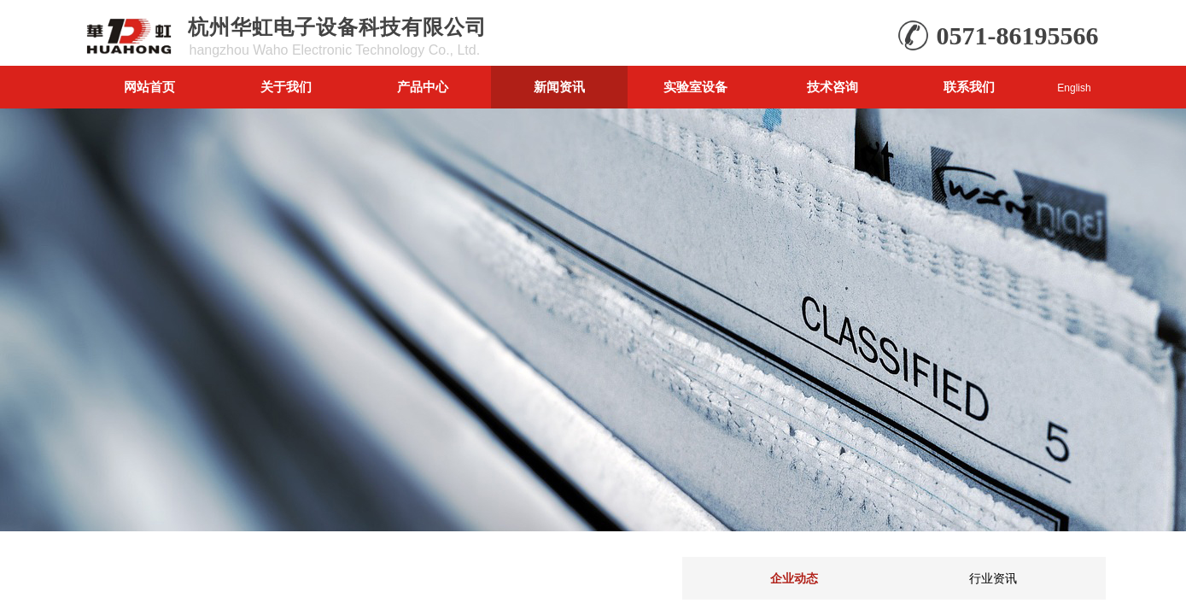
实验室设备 (695, 86)
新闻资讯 (559, 86)
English (1073, 88)
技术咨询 (832, 86)
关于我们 (286, 86)
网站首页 (149, 86)
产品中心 (422, 86)
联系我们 (969, 86)
